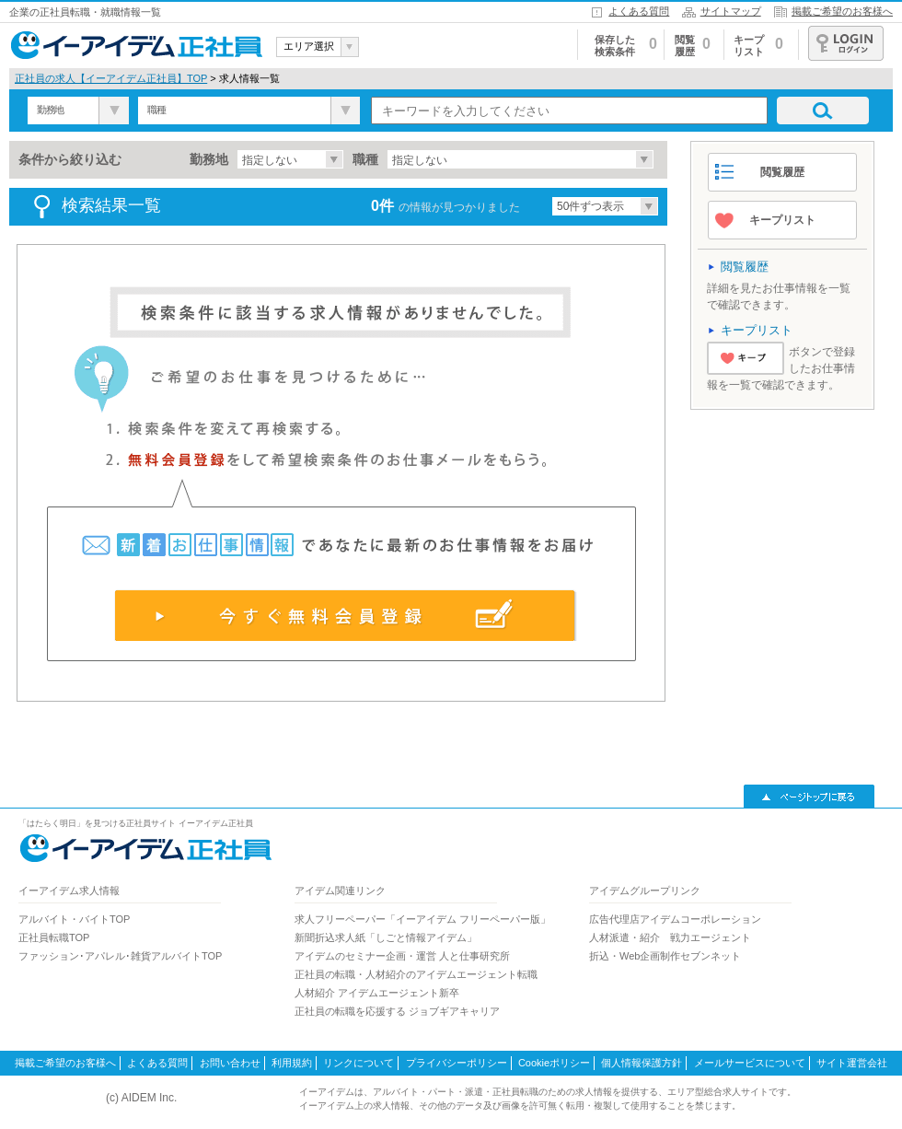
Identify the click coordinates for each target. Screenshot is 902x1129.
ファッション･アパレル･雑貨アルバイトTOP (120, 955)
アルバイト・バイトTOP (74, 919)
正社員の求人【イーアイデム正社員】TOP (111, 78)
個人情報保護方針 (641, 1062)
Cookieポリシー (554, 1062)
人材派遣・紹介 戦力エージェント (670, 937)
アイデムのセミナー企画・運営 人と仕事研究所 (402, 955)
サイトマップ (730, 11)
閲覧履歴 (782, 172)
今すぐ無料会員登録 (345, 615)
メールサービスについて (749, 1062)
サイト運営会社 (851, 1062)
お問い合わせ (230, 1062)
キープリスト (782, 220)
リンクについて (358, 1062)
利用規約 (292, 1062)
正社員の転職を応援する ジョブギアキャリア (397, 1011)
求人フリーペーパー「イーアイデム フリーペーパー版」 (422, 919)
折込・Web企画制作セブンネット (665, 955)
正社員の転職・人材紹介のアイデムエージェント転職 (416, 974)
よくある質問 (638, 11)
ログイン (846, 43)
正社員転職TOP (53, 937)
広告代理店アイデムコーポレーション (675, 919)
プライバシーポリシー (456, 1062)
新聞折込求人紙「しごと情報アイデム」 (386, 937)
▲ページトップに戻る (809, 797)
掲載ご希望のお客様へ (842, 11)
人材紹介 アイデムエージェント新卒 (377, 992)
